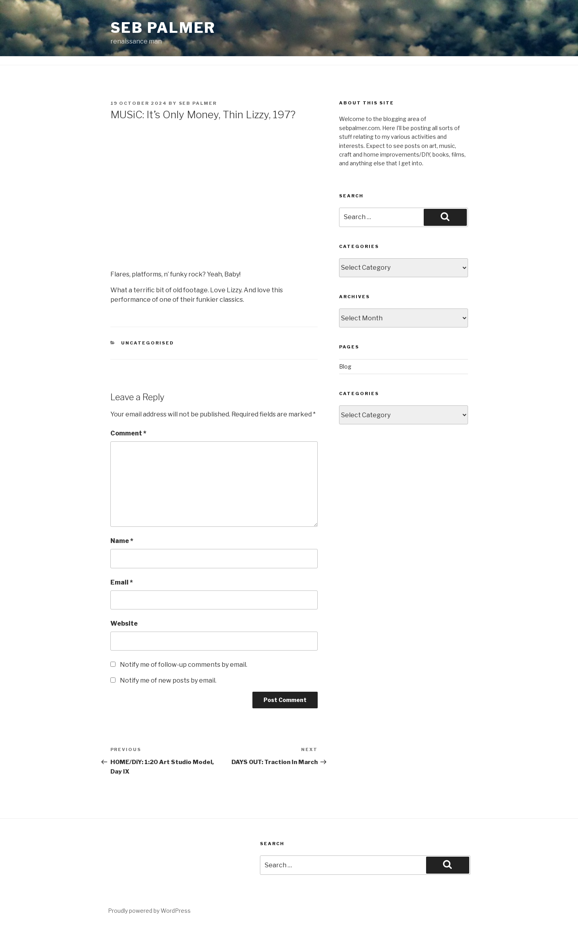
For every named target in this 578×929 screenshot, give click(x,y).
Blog (345, 366)
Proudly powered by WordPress (149, 910)
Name (121, 541)
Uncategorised (147, 343)
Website (124, 623)
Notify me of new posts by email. (168, 680)
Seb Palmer (163, 27)
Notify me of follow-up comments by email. (183, 664)
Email (121, 582)
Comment (128, 433)
